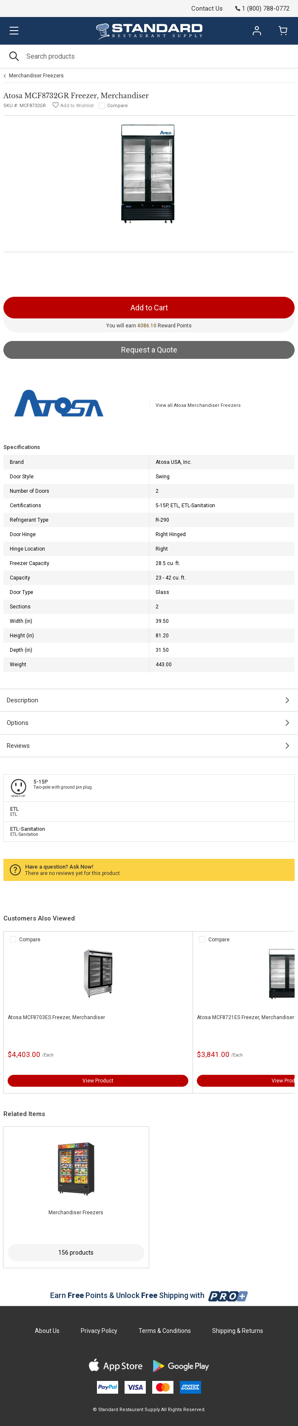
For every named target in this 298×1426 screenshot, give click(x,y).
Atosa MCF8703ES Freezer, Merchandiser (56, 1017)
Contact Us (207, 8)
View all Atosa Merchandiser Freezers (198, 405)
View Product (98, 1081)
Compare (117, 105)
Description (22, 700)
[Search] (149, 56)
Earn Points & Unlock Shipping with (149, 1295)
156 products (76, 1252)
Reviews (18, 746)
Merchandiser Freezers (36, 76)
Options (17, 723)
